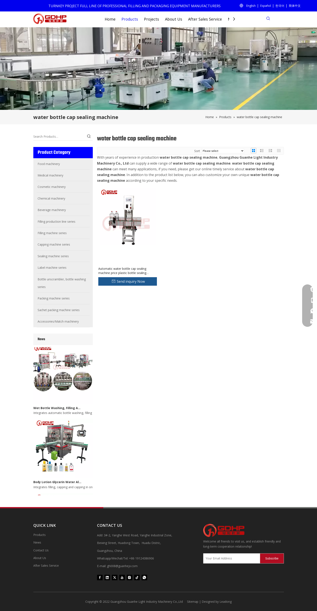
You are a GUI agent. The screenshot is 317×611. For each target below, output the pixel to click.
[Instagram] (129, 577)
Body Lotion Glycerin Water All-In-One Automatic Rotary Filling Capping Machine (57, 483)
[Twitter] (114, 577)
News (37, 542)
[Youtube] (122, 577)
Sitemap (192, 602)
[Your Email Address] (230, 558)
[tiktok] (137, 577)
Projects (151, 19)
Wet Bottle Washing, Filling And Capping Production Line (57, 409)
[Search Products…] (59, 136)
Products (129, 19)
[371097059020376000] (243, 530)
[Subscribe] (272, 558)
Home (110, 19)
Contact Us (41, 550)
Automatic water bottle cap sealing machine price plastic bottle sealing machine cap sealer (122, 271)
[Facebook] (100, 577)
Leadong (226, 602)
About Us (173, 19)
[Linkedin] (107, 577)
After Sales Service (205, 19)
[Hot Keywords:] (89, 136)
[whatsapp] (144, 577)
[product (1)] (158, 68)
